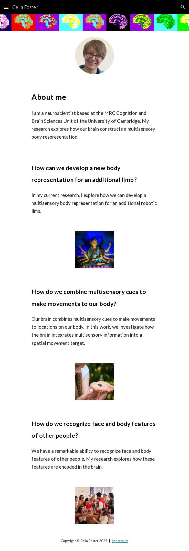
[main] (94, 95)
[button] (6, 7)
